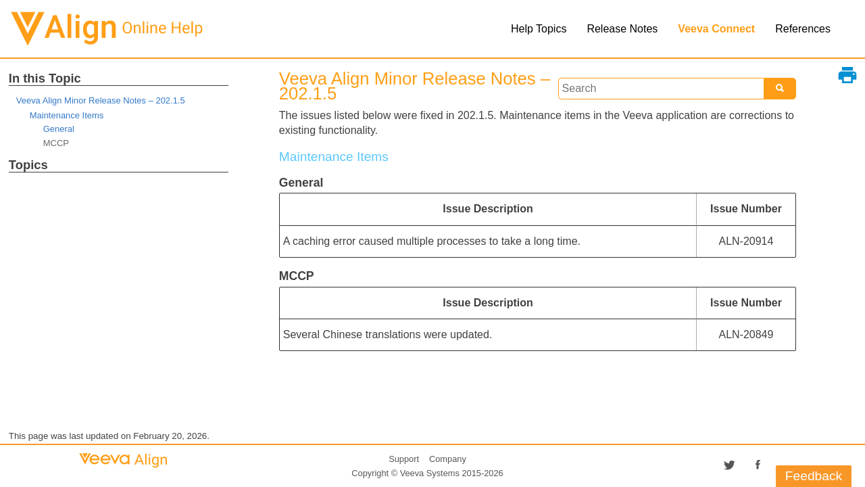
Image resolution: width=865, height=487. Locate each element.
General (58, 129)
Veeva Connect (716, 28)
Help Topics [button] (538, 28)
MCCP (56, 143)
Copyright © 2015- (427, 473)
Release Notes (622, 28)
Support (404, 459)
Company (447, 459)
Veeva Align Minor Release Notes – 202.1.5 (100, 100)
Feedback (813, 476)
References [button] (803, 28)
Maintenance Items (66, 115)
